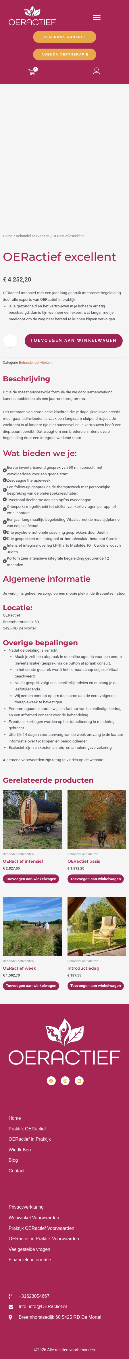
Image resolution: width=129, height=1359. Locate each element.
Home (8, 236)
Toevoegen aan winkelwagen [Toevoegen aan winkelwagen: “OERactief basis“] (95, 878)
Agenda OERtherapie (65, 54)
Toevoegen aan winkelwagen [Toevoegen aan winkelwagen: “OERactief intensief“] (31, 878)
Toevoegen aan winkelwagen (73, 340)
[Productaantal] (10, 341)
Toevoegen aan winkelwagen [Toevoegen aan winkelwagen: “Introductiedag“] (95, 985)
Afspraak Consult (64, 37)
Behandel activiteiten (32, 236)
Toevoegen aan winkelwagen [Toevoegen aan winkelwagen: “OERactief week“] (31, 985)
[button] (97, 17)
